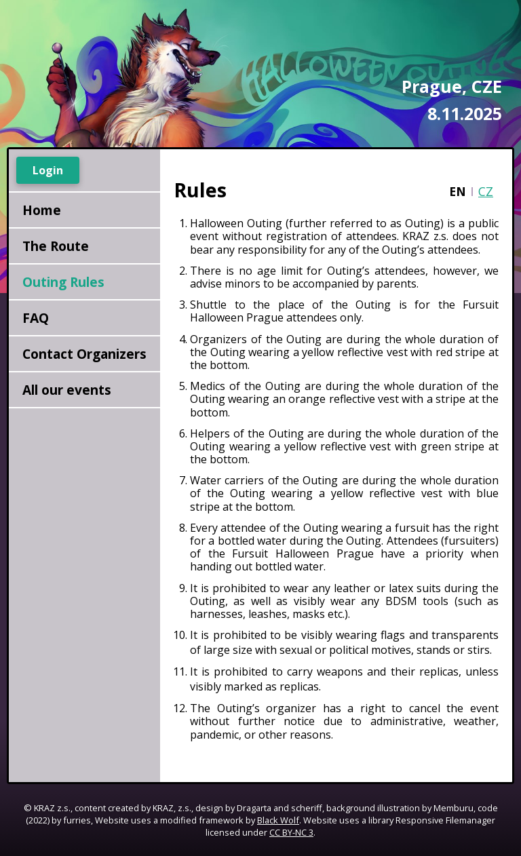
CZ (485, 191)
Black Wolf (278, 820)
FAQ (35, 318)
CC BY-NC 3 (291, 832)
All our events (66, 390)
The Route (55, 246)
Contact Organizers (84, 354)
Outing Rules (63, 282)
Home (41, 210)
